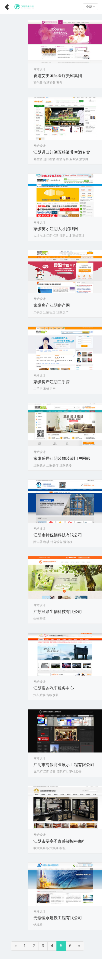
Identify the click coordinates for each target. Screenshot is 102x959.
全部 (90, 7)
